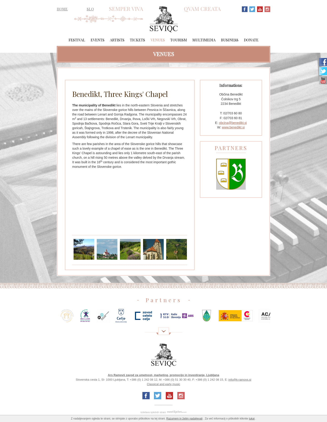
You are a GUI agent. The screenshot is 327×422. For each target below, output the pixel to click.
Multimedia (204, 40)
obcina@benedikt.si (233, 123)
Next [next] (277, 317)
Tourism (178, 40)
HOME (62, 9)
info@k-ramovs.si (239, 379)
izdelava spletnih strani (153, 412)
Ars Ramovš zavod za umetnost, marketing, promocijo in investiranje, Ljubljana (163, 375)
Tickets (137, 40)
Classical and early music (163, 384)
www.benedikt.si (233, 127)
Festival (77, 40)
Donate (251, 40)
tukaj (252, 418)
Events (97, 40)
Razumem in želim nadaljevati (184, 418)
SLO (90, 9)
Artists (117, 40)
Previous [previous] (49, 317)
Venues (158, 40)
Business (229, 40)
